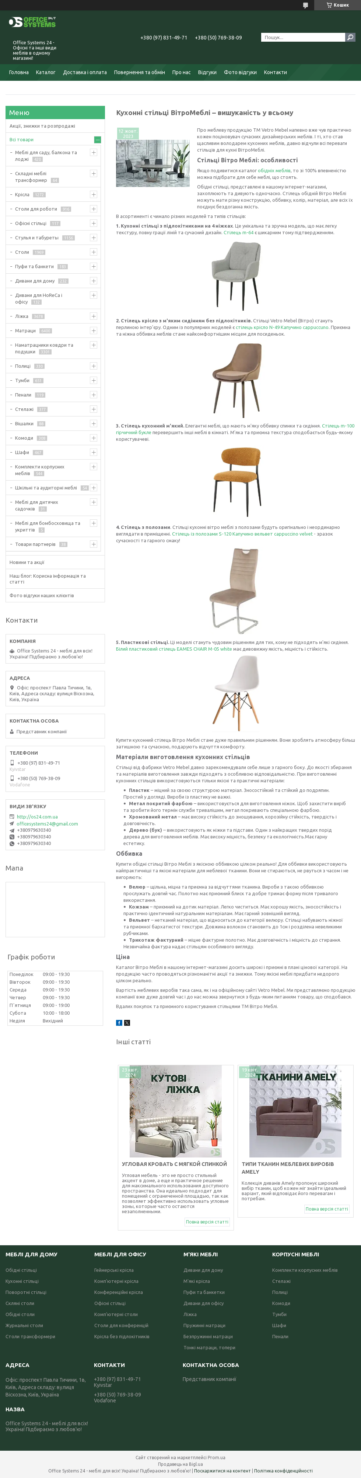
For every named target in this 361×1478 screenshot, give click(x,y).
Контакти (275, 72)
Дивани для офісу (203, 1303)
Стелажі (24, 409)
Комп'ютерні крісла (116, 1281)
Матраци (25, 330)
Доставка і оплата (85, 72)
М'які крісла (196, 1281)
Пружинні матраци (204, 1325)
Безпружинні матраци (208, 1336)
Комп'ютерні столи (116, 1314)
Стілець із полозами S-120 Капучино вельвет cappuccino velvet (243, 533)
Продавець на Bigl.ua (180, 1464)
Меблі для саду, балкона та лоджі (46, 156)
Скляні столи (20, 1303)
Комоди (24, 437)
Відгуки (207, 72)
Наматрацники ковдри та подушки (44, 348)
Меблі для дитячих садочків (36, 505)
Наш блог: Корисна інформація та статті (48, 578)
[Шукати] (350, 37)
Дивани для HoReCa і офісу (38, 298)
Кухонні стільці (22, 1281)
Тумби (22, 380)
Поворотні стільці (26, 1292)
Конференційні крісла (118, 1292)
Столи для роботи (36, 208)
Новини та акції (27, 562)
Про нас (181, 72)
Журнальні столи (24, 1325)
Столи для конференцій (121, 1325)
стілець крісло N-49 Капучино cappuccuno (282, 327)
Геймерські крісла (114, 1270)
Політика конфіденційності (283, 1470)
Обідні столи (20, 1314)
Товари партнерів (35, 544)
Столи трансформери (30, 1336)
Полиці (23, 365)
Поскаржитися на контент (222, 1470)
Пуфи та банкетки (204, 1292)
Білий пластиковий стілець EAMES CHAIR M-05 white (174, 648)
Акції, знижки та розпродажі (42, 125)
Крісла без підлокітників (122, 1336)
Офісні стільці (30, 223)
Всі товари (22, 139)
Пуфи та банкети (34, 266)
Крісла (22, 194)
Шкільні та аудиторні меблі (46, 487)
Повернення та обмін (139, 72)
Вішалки (24, 423)
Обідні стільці (21, 1270)
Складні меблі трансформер (31, 177)
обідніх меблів (274, 170)
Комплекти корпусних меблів (39, 470)
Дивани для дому (35, 280)
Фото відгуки (240, 72)
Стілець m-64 (239, 232)
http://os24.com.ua (37, 816)
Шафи (22, 452)
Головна (19, 72)
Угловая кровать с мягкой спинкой (175, 1164)
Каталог (46, 72)
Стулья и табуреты (37, 237)
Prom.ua (216, 1457)
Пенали (23, 394)
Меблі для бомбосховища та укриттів (47, 526)
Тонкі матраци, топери (209, 1347)
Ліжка (21, 316)
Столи (22, 252)
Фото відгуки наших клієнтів (42, 595)
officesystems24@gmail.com (47, 823)
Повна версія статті (207, 1221)
